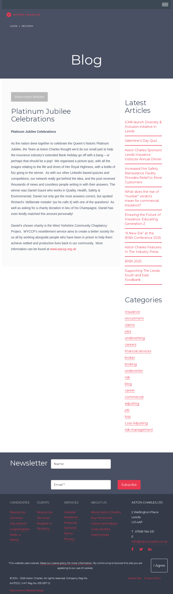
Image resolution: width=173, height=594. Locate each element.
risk (127, 377)
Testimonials (100, 534)
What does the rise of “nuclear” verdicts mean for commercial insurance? (142, 198)
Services (16, 517)
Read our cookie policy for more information (66, 563)
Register (27, 26)
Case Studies (100, 529)
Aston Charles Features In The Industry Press (143, 249)
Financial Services (70, 525)
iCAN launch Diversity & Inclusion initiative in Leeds (143, 126)
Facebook (132, 549)
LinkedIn (150, 549)
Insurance (132, 312)
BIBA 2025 (133, 261)
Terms (68, 533)
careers (130, 344)
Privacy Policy (152, 578)
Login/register (20, 529)
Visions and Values (104, 523)
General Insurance (71, 514)
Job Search (18, 523)
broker (130, 358)
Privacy (69, 539)
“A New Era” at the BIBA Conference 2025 (143, 235)
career (130, 390)
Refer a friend (15, 537)
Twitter (141, 549)
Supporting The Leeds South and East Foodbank (142, 275)
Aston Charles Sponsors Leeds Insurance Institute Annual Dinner (143, 154)
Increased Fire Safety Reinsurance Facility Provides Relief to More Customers (143, 175)
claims (130, 325)
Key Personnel (101, 517)
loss (128, 417)
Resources (17, 512)
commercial (134, 397)
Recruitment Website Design (27, 590)
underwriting (135, 338)
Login (13, 26)
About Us (99, 502)
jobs (128, 331)
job (127, 410)
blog (128, 384)
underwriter (134, 371)
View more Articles (29, 97)
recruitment (134, 318)
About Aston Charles (106, 512)
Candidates (20, 502)
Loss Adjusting (136, 423)
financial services (138, 351)
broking (131, 364)
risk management (139, 430)
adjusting (132, 403)
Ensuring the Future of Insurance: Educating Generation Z (143, 219)
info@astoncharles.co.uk (150, 541)
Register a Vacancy (44, 526)
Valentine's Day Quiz (141, 141)
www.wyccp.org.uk (63, 249)
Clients (43, 502)
